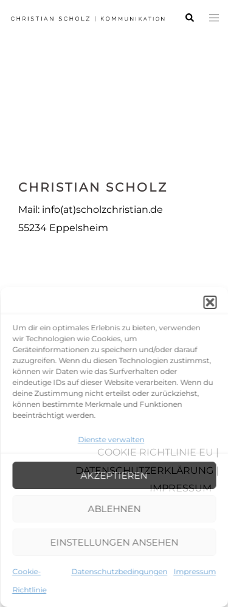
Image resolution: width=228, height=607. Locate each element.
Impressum (194, 571)
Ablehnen (114, 509)
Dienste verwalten (111, 439)
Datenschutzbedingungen (119, 571)
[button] (210, 302)
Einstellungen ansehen (114, 542)
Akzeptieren (114, 475)
